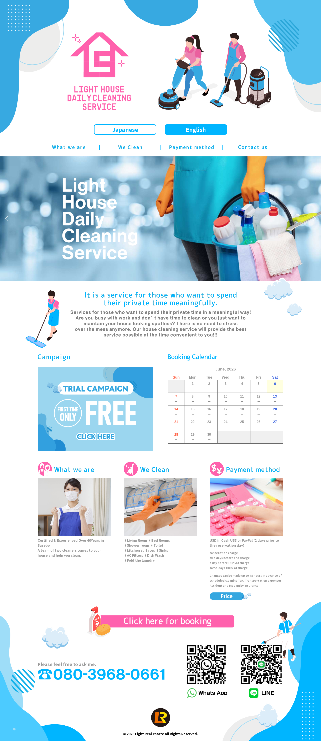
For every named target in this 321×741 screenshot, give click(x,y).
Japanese (125, 129)
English (196, 129)
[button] (6, 218)
